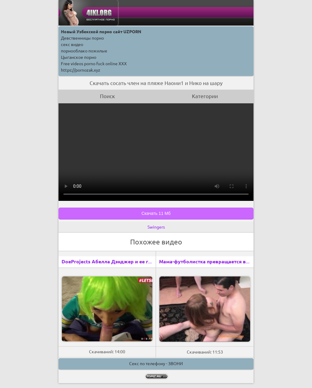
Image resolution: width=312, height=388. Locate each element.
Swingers (156, 227)
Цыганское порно (78, 57)
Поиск (107, 96)
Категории (205, 96)
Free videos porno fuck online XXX (94, 63)
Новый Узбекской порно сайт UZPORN (101, 31)
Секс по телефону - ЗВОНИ (156, 363)
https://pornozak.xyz (80, 70)
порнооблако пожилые (84, 50)
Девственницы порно (82, 38)
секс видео (72, 44)
